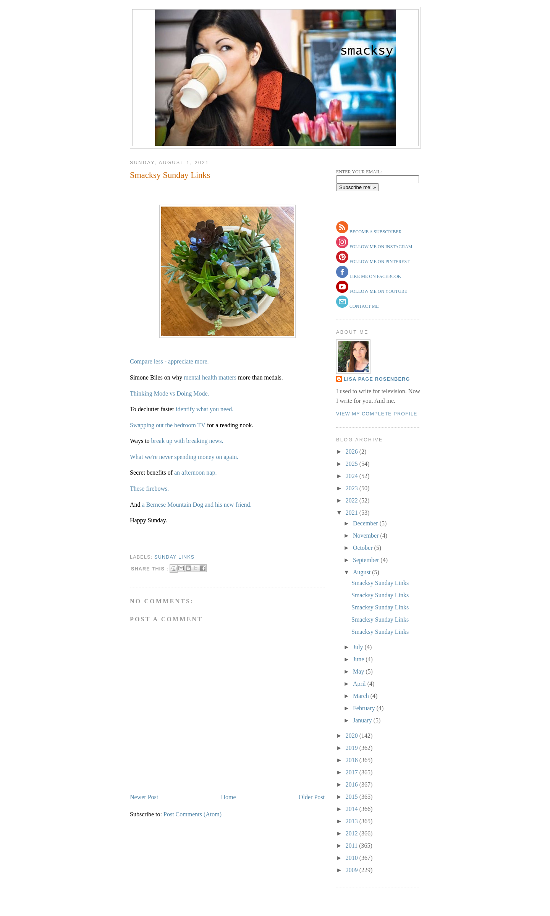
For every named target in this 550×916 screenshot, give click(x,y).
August (362, 572)
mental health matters (210, 377)
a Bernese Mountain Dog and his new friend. (197, 504)
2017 (352, 772)
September (366, 560)
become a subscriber (375, 231)
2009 (352, 870)
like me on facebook (374, 276)
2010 (352, 858)
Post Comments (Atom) (192, 814)
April (360, 683)
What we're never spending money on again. (184, 457)
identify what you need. (204, 409)
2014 (352, 809)
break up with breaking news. (187, 441)
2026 (352, 451)
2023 (352, 488)
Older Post (312, 797)
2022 (352, 500)
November (366, 535)
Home (228, 797)
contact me (363, 306)
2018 (352, 760)
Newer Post (144, 797)
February (365, 708)
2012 (352, 833)
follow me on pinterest (378, 261)
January (363, 720)
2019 (352, 748)
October (363, 547)
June (359, 659)
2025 (352, 463)
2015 (352, 796)
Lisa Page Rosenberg (377, 379)
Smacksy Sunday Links (170, 175)
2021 (352, 512)
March (361, 696)
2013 (352, 821)
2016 (352, 784)
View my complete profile (376, 414)
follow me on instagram (380, 246)
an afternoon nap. (195, 472)
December (366, 523)
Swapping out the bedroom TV (168, 425)
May (359, 671)
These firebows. (149, 488)
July (359, 647)
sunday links (174, 557)
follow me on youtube (377, 291)
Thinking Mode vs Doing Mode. (169, 393)
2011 (352, 845)
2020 (352, 735)
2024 (352, 476)
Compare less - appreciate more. (169, 361)
